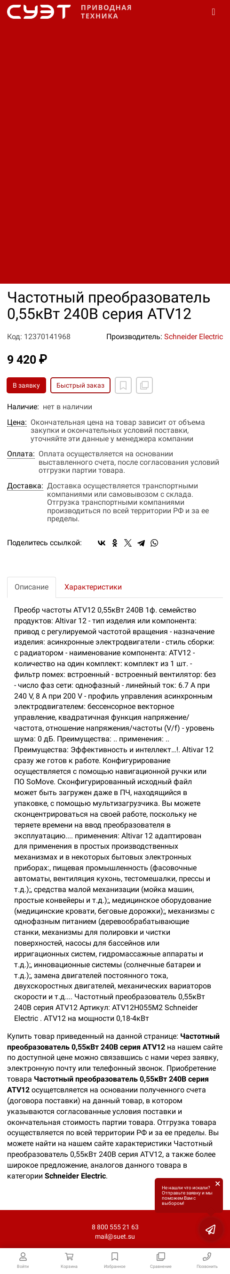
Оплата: (21, 454)
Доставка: (25, 486)
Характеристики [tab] (93, 586)
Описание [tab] (31, 586)
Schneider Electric (193, 336)
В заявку (26, 385)
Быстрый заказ (80, 385)
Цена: (17, 422)
